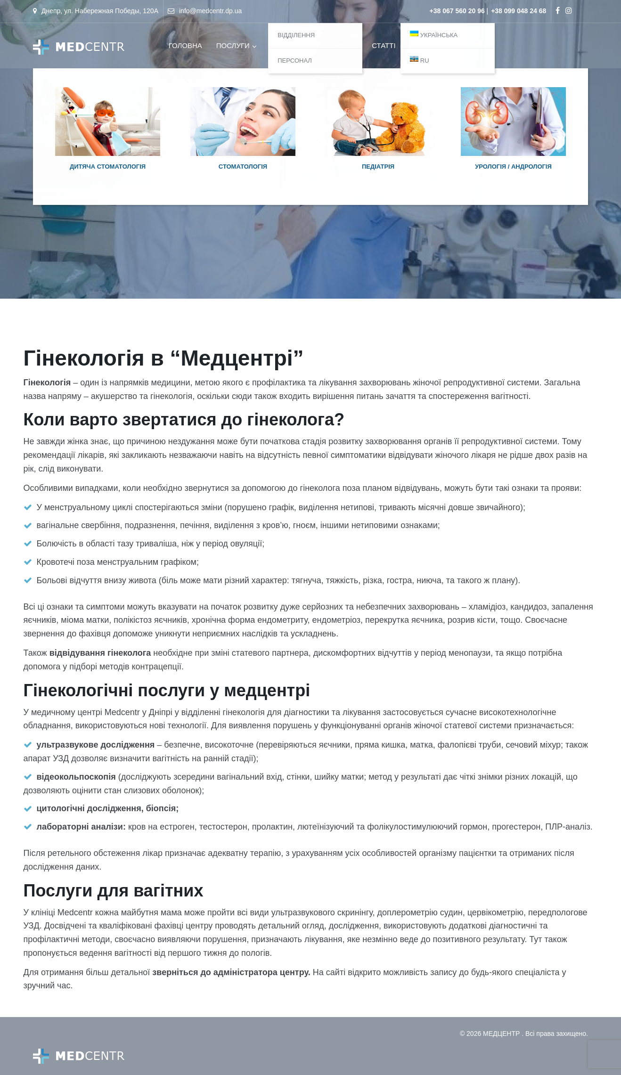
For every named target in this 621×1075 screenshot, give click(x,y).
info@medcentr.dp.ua (210, 11)
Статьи (310, 168)
